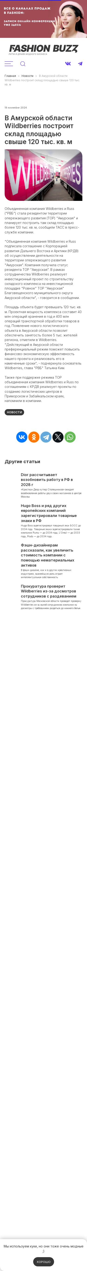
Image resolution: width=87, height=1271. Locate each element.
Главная (10, 76)
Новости (27, 76)
